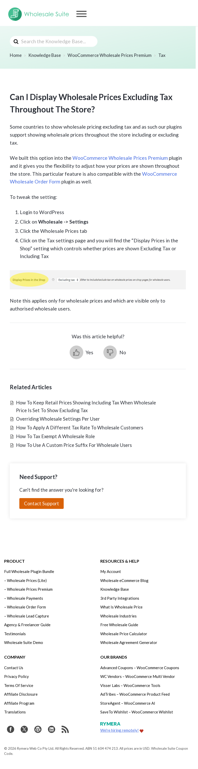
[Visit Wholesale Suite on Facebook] (10, 730)
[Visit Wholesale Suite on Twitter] (24, 730)
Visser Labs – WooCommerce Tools (130, 685)
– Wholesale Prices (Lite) (25, 580)
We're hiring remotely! (119, 730)
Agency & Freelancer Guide (27, 624)
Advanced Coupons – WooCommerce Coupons (139, 667)
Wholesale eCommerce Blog (124, 580)
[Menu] (81, 14)
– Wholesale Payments (23, 598)
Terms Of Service (18, 685)
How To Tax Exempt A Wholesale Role (55, 436)
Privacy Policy (16, 676)
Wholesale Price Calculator (123, 633)
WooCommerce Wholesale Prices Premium (120, 158)
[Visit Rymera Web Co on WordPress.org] (37, 730)
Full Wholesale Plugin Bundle (29, 571)
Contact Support (41, 503)
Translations (15, 712)
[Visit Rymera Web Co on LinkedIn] (51, 730)
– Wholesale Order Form (25, 607)
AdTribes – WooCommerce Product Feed (135, 694)
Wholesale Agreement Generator (128, 642)
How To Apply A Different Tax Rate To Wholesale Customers (79, 427)
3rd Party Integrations (119, 598)
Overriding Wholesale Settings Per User (58, 419)
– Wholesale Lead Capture (26, 616)
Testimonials (15, 633)
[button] (81, 352)
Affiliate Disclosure (21, 694)
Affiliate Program (19, 703)
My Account (110, 571)
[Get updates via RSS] (65, 730)
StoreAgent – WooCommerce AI (127, 703)
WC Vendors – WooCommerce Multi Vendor (137, 676)
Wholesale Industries (118, 616)
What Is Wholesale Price (121, 607)
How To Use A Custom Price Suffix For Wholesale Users (74, 445)
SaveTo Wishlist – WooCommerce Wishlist (136, 712)
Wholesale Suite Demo (23, 642)
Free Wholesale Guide (119, 624)
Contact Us (13, 667)
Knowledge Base (114, 589)
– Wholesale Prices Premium (28, 589)
